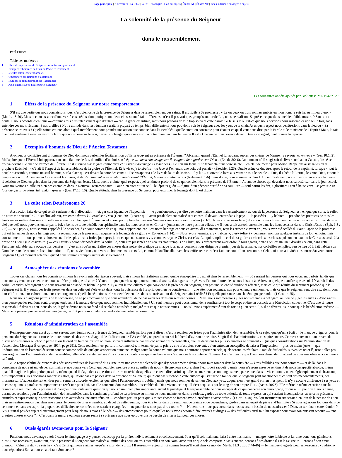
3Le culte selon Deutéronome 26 (23, 72)
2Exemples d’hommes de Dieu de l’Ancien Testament (35, 69)
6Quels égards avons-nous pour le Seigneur (29, 84)
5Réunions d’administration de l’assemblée (29, 80)
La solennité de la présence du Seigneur (171, 19)
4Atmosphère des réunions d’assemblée (27, 76)
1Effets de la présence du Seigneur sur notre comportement (38, 65)
